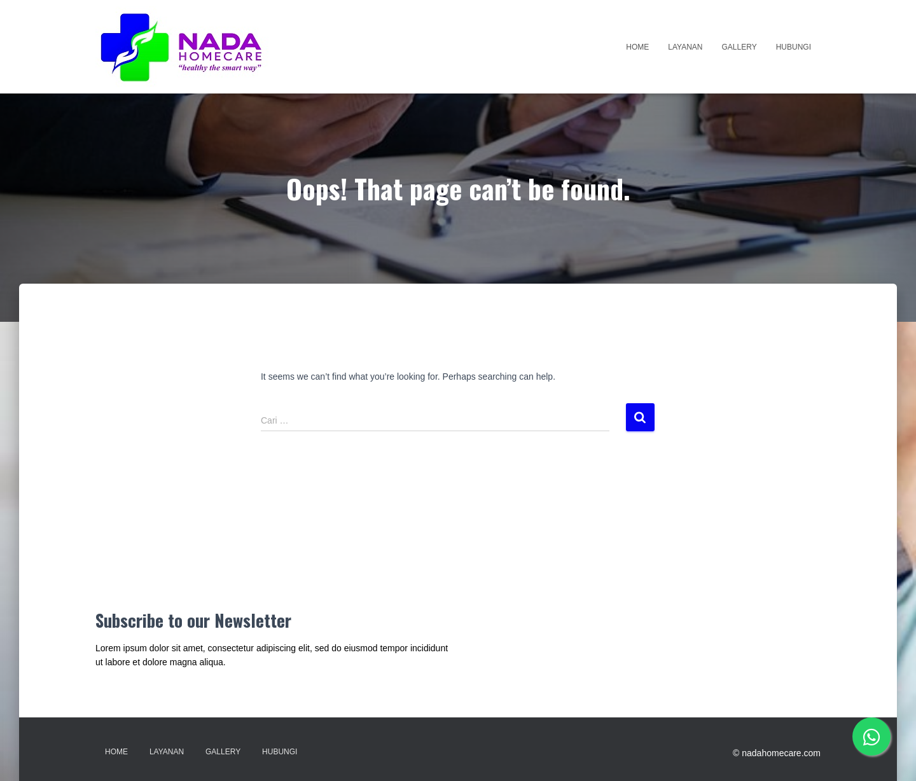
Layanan (685, 47)
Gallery (739, 47)
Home (637, 47)
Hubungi (793, 47)
